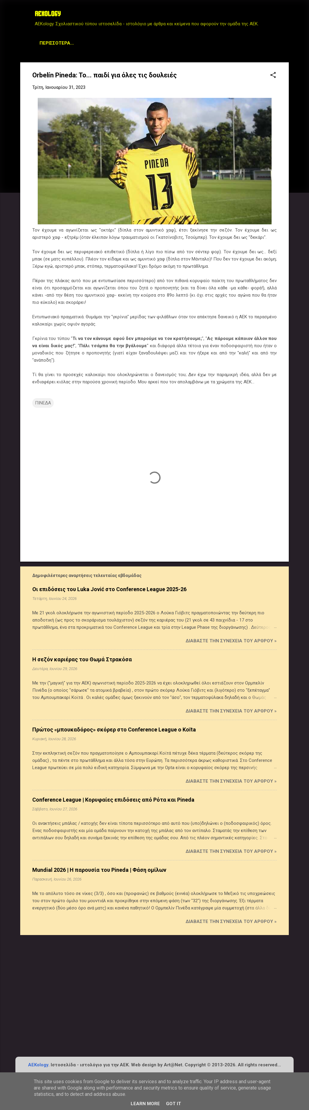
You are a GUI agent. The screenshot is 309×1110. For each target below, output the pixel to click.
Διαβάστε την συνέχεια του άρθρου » (231, 641)
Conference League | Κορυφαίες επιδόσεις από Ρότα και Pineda (113, 800)
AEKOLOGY (48, 14)
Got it (173, 1103)
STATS (90, 43)
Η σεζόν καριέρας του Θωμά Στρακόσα (82, 659)
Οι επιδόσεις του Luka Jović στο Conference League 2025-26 (109, 589)
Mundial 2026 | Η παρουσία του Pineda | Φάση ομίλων (99, 870)
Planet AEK (166, 43)
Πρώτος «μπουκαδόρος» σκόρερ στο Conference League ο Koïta (114, 729)
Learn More (145, 1103)
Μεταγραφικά (56, 43)
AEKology (38, 1065)
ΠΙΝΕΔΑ (43, 403)
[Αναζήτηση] (285, 16)
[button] (273, 75)
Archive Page (125, 43)
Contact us (206, 43)
